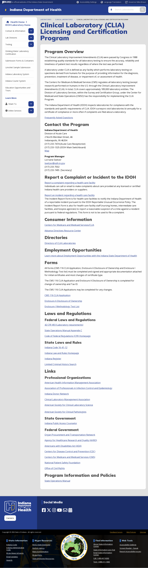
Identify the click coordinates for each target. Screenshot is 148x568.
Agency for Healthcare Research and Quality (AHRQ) (71, 440)
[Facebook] (44, 510)
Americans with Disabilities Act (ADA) (63, 446)
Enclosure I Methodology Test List (62, 306)
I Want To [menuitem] (12, 104)
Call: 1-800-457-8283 (101, 558)
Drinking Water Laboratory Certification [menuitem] (17, 52)
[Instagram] (54, 510)
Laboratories (45, 20)
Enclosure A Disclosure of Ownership (63, 301)
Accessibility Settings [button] (128, 545)
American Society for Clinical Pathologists (65, 412)
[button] (87, 2)
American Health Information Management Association (73, 382)
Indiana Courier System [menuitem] (15, 81)
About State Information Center (103, 545)
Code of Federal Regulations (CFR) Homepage (68, 336)
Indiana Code (11, 545)
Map (47, 150)
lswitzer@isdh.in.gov (55, 163)
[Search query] (129, 9)
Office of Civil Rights (55, 468)
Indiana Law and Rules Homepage (62, 353)
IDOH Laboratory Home (17, 25)
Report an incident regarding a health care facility (70, 195)
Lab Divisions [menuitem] (11, 37)
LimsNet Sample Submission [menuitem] (17, 67)
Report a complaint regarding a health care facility (70, 182)
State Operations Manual (57, 480)
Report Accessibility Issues (130, 551)
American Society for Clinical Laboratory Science (69, 405)
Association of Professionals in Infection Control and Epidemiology (78, 388)
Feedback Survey (116, 532)
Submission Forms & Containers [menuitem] (19, 61)
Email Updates (12, 557)
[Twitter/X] (49, 510)
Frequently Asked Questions (59, 117)
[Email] (65, 510)
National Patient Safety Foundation (62, 462)
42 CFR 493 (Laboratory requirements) (64, 324)
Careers (10, 518)
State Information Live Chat (104, 550)
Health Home (18, 22)
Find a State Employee (41, 545)
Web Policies (131, 532)
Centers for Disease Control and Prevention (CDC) (70, 451)
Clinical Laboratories (64, 20)
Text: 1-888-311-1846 (101, 562)
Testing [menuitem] (8, 44)
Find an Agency (38, 548)
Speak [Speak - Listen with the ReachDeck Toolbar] (135, 548)
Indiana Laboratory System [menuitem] (17, 74)
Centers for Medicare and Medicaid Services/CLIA (69, 225)
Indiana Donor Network (57, 393)
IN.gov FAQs (37, 555)
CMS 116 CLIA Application (57, 295)
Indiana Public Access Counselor (61, 423)
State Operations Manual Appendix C (63, 330)
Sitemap (143, 532)
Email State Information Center (102, 554)
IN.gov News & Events (15, 553)
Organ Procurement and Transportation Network (70, 434)
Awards (9, 560)
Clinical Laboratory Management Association (67, 399)
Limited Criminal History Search (60, 364)
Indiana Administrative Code (15, 549)
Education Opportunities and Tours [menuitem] (17, 89)
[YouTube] (59, 510)
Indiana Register (53, 358)
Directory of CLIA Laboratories (60, 243)
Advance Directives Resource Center (63, 230)
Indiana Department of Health (35, 10)
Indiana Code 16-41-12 (56, 347)
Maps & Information (40, 552)
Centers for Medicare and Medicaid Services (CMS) (70, 457)
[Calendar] (70, 510)
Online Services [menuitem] (14, 110)
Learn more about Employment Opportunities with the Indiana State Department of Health (91, 255)
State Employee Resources (43, 559)
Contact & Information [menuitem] (15, 31)
